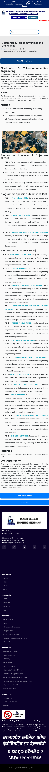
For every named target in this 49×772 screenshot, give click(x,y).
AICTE (6, 578)
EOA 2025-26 (8, 619)
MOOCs (7, 606)
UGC (5, 582)
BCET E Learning (9, 655)
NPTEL (6, 599)
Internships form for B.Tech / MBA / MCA (18, 681)
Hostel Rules (8, 642)
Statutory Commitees (11, 634)
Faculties (24, 502)
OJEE (6, 589)
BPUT (6, 585)
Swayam (7, 602)
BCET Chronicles (9, 666)
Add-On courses (10, 688)
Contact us (8, 698)
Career (6, 705)
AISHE (6, 623)
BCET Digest (8, 659)
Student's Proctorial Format (13, 670)
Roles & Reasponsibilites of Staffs (15, 638)
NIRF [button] (28, 3)
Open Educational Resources (14, 685)
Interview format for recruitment (15, 677)
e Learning (33, 18)
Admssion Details (25, 496)
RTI (5, 610)
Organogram (8, 630)
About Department (24, 61)
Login (24, 6)
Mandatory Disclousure (12, 627)
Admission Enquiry (19, 18)
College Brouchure (10, 651)
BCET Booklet (8, 662)
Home (3, 49)
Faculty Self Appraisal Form (13, 673)
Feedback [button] (38, 3)
